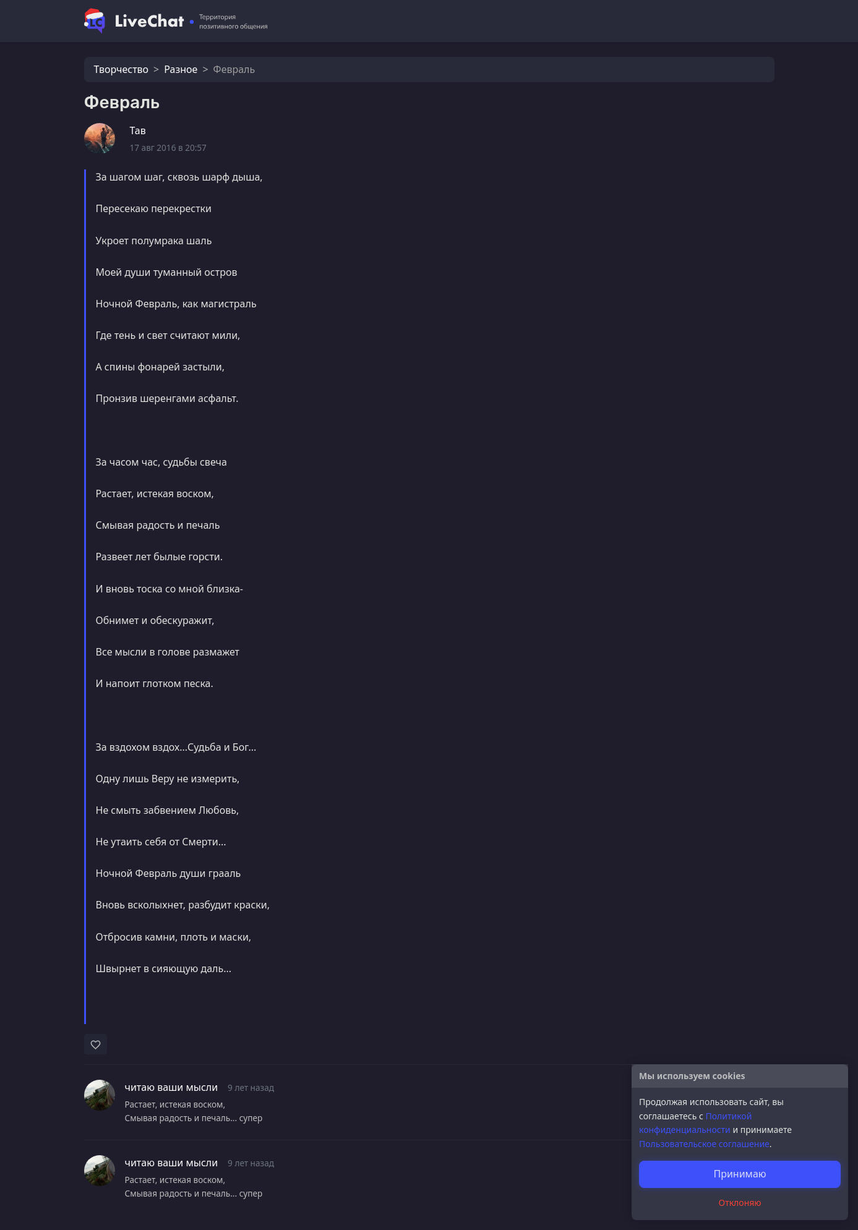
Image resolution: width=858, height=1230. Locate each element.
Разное (180, 69)
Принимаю (739, 1174)
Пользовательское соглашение (704, 1144)
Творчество (121, 69)
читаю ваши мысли (171, 1087)
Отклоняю (740, 1202)
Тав (138, 130)
